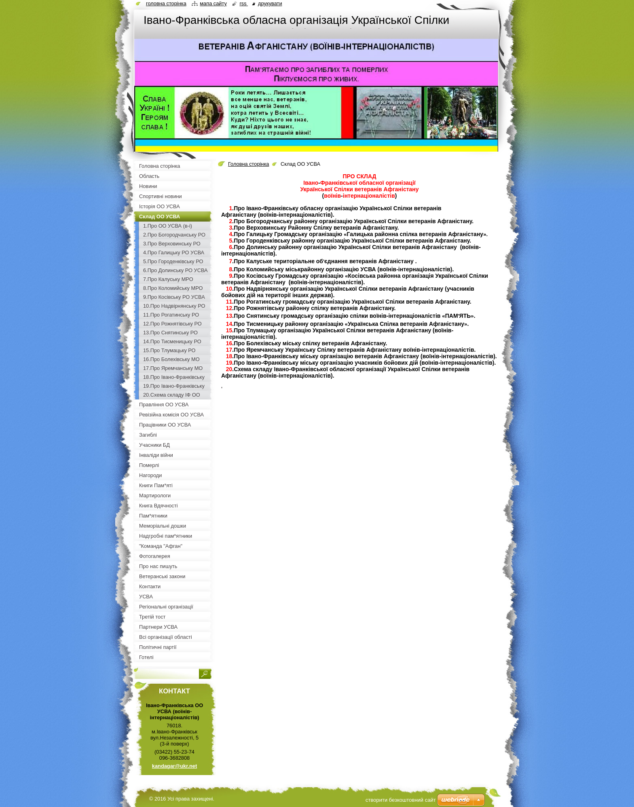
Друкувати (270, 3)
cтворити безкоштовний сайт (401, 800)
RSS (243, 3)
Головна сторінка (248, 164)
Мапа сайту (213, 3)
